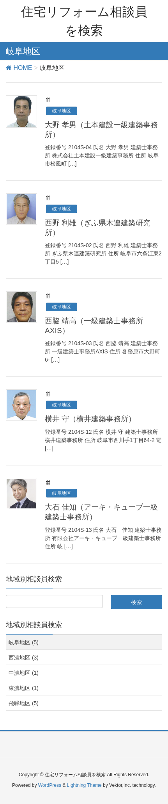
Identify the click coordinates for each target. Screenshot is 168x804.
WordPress (49, 785)
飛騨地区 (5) (24, 703)
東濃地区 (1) (24, 688)
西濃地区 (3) (24, 657)
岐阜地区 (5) (24, 642)
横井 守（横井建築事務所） (90, 419)
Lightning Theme (84, 785)
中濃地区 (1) (24, 673)
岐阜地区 (61, 111)
